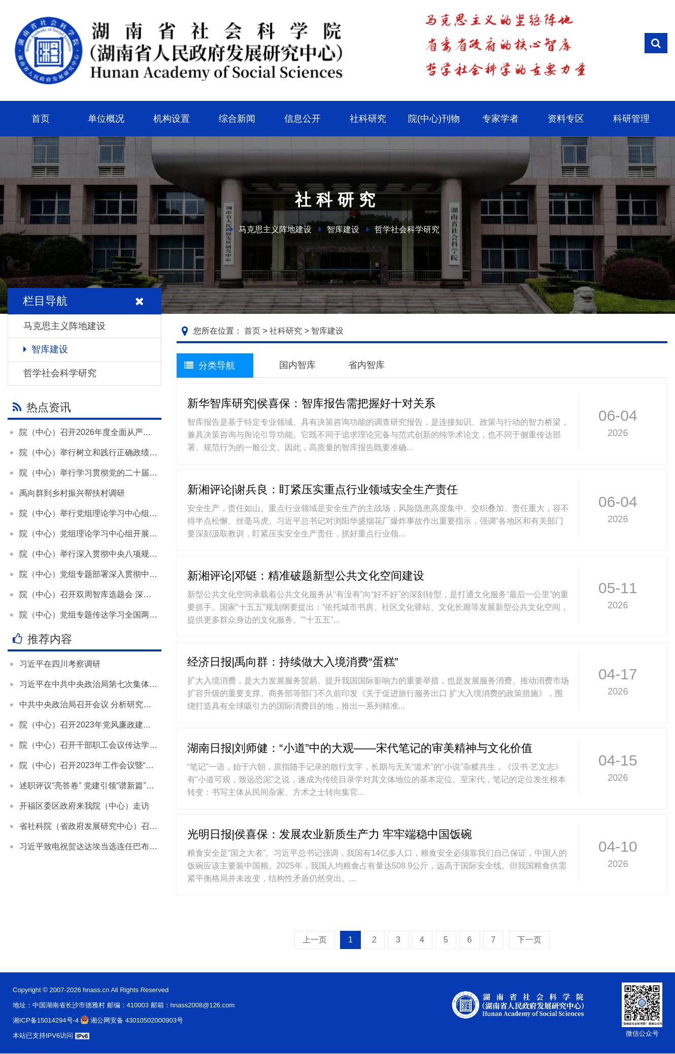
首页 (252, 330)
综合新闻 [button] (237, 119)
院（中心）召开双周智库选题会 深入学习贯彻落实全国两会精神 (134, 594)
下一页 (529, 939)
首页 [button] (40, 119)
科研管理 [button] (631, 119)
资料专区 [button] (566, 119)
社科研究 (285, 330)
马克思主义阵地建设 (275, 229)
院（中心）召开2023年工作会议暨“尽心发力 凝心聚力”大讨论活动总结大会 (154, 765)
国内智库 (297, 365)
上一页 (314, 939)
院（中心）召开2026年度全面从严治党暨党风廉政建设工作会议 (134, 432)
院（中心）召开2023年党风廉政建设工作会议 (101, 724)
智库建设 (343, 229)
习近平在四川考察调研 (59, 664)
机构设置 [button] (171, 119)
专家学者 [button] (500, 119)
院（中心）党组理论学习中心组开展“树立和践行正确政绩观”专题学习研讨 (152, 533)
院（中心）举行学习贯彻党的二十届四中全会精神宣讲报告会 (129, 472)
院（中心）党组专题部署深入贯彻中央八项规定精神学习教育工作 (137, 574)
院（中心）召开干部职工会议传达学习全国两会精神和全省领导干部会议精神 (157, 745)
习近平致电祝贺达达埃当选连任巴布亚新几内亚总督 (112, 846)
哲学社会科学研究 (407, 229)
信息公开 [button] (302, 119)
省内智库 (366, 365)
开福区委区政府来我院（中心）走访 (84, 806)
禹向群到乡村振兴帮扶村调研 (72, 493)
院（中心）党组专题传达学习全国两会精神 (96, 614)
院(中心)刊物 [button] (434, 119)
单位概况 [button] (106, 119)
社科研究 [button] (368, 119)
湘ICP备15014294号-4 (46, 1020)
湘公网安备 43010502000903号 (131, 1020)
